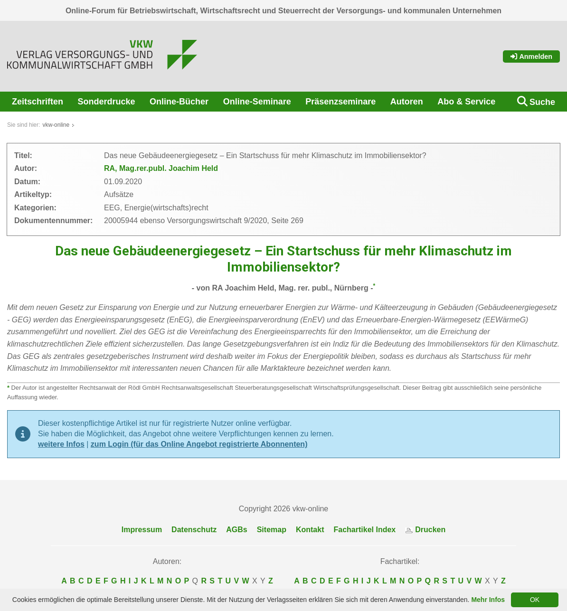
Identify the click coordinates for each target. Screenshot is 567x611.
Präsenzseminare (340, 101)
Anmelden (531, 56)
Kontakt (310, 530)
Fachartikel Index (365, 530)
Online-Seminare (257, 101)
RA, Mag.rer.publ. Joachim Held (161, 168)
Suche (542, 102)
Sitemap (271, 530)
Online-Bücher (179, 101)
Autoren (406, 101)
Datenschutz (194, 530)
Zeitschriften (37, 101)
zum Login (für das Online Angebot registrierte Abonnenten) (199, 444)
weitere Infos (61, 444)
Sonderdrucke (106, 101)
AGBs (236, 530)
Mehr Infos (488, 599)
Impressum (142, 530)
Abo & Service (466, 101)
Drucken (425, 530)
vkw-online (55, 125)
